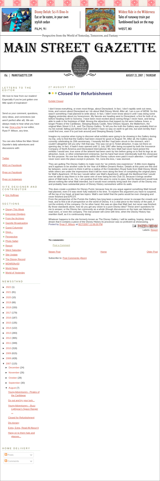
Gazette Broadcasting (16, 223)
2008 (9, 358)
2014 (9, 328)
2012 (9, 338)
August (12, 388)
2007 (9, 363)
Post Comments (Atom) (75, 258)
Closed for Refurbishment (21, 417)
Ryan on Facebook (12, 172)
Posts (9, 455)
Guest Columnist (14, 227)
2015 (9, 322)
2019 (9, 302)
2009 (9, 353)
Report (154, 230)
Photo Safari (11, 241)
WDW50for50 (12, 263)
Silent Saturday (13, 250)
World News (11, 268)
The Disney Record (15, 259)
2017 (9, 312)
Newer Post (54, 251)
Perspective (11, 236)
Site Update (11, 254)
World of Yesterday (15, 272)
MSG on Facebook (12, 165)
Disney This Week (14, 209)
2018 (9, 307)
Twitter (5, 158)
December (14, 367)
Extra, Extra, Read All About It (23, 428)
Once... (9, 232)
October (13, 378)
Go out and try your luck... (21, 400)
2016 (9, 317)
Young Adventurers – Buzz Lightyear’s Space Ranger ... (23, 409)
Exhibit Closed (56, 101)
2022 (9, 287)
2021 (9, 292)
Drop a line (15, 127)
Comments (12, 461)
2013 (9, 333)
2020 (9, 297)
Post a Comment (61, 245)
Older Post (152, 251)
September (15, 383)
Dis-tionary (13, 423)
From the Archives (14, 218)
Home (104, 251)
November (14, 372)
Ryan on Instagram (12, 179)
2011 (9, 343)
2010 (9, 348)
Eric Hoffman (12, 195)
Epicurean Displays (15, 214)
